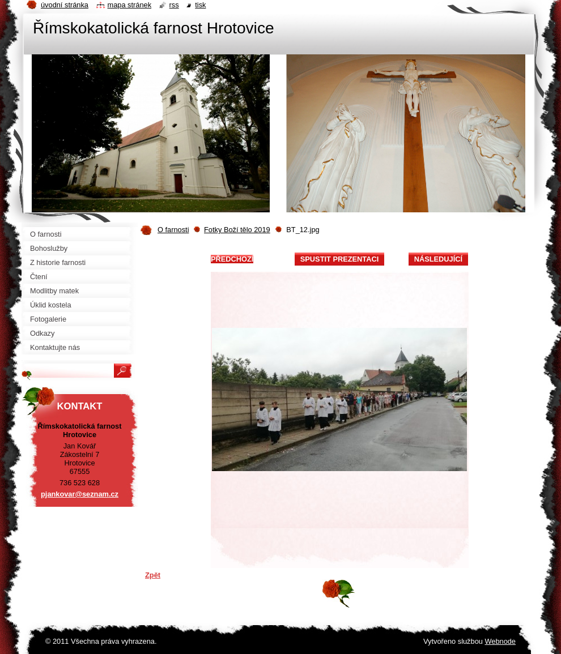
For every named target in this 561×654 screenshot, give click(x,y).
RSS (174, 5)
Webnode (500, 641)
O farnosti (173, 229)
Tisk (200, 5)
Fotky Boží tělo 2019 (237, 229)
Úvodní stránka (64, 5)
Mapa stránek (130, 5)
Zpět (152, 575)
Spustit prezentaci (339, 259)
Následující (438, 259)
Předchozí (232, 259)
